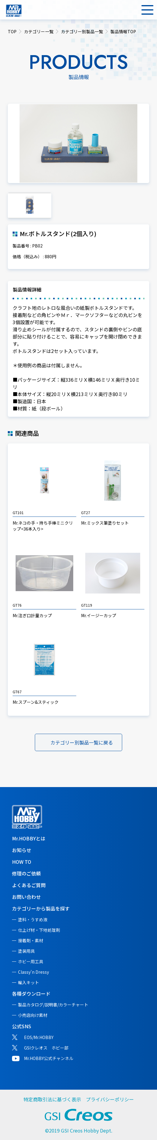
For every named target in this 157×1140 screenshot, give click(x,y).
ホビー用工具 (30, 961)
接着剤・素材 (30, 940)
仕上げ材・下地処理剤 (39, 930)
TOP (12, 31)
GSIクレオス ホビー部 (46, 1048)
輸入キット (28, 982)
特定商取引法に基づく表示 (52, 1099)
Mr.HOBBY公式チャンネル (48, 1058)
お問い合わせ (26, 896)
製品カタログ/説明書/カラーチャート (53, 1005)
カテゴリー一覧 (38, 31)
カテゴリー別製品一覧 (82, 31)
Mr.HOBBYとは (28, 838)
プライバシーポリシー (110, 1099)
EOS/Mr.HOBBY (38, 1037)
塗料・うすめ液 (32, 919)
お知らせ (21, 850)
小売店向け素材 (32, 1015)
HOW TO (21, 861)
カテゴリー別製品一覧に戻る (81, 742)
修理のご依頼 (26, 873)
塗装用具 (26, 951)
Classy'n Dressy (33, 972)
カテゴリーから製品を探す (41, 908)
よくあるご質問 (29, 885)
